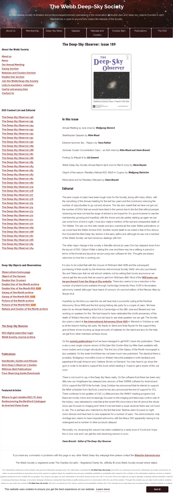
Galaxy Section (10, 68)
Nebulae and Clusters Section (19, 73)
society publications (81, 341)
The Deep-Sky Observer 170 (17, 223)
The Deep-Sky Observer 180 (18, 182)
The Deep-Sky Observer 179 (17, 187)
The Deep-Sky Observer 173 (17, 211)
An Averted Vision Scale (15, 405)
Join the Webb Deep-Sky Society (20, 81)
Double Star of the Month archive (20, 284)
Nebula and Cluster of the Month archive (25, 309)
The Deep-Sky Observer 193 (17, 129)
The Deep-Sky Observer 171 (17, 219)
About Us (10, 31)
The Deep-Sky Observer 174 (17, 207)
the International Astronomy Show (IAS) (106, 321)
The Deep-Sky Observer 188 (18, 150)
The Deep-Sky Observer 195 (17, 121)
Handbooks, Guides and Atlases (19, 361)
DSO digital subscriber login (17, 333)
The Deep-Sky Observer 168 (18, 231)
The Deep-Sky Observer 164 (18, 248)
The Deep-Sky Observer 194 (18, 125)
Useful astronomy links (15, 89)
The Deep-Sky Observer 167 (17, 236)
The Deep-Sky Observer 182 (18, 174)
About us (6, 56)
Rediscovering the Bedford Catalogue (24, 401)
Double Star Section (13, 77)
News (5, 60)
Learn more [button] (103, 489)
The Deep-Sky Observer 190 (18, 142)
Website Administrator (147, 455)
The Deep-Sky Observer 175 (17, 203)
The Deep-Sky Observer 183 (17, 170)
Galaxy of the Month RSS (19, 296)
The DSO (162, 31)
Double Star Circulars (14, 280)
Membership (32, 31)
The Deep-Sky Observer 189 (18, 146)
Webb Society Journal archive (18, 337)
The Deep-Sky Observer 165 (17, 244)
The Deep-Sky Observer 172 (17, 215)
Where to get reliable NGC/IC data (22, 397)
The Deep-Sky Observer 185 (17, 162)
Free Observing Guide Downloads (21, 373)
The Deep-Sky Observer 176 (17, 199)
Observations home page (16, 272)
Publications (140, 31)
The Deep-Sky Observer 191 (17, 137)
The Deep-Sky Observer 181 (17, 178)
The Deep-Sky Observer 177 (17, 195)
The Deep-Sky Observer (15, 326)
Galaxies (75, 31)
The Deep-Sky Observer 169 (18, 227)
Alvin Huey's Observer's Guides (19, 365)
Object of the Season (14, 276)
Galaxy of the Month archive (18, 292)
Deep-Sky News (54, 31)
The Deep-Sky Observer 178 (17, 191)
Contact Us (8, 93)
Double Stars (119, 31)
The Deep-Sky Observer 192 (18, 133)
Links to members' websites (17, 85)
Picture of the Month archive (18, 300)
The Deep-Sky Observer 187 (17, 154)
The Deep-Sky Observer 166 (18, 240)
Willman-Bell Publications (16, 369)
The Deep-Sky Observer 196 (18, 117)
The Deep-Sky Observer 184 (18, 166)
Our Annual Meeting (13, 64)
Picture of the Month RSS (19, 305)
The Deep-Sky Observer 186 (18, 158)
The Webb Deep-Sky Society (86, 6)
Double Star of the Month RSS (22, 288)
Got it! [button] (157, 489)
